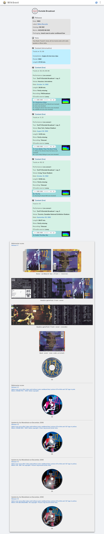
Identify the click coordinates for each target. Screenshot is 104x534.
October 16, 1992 (42, 176)
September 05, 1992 (44, 217)
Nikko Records (42, 24)
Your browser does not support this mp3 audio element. (44, 100)
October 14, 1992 (42, 84)
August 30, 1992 (42, 131)
